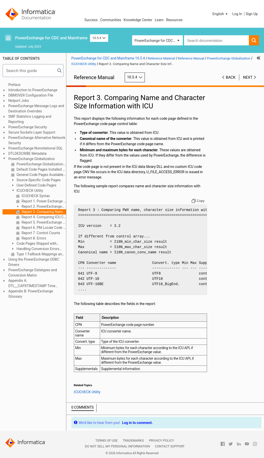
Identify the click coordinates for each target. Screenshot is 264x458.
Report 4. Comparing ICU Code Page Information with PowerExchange (43, 217)
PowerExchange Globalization (31, 159)
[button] (220, 14)
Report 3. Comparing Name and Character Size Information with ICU (43, 212)
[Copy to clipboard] (198, 201)
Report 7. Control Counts (40, 233)
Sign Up (252, 14)
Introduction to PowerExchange (32, 90)
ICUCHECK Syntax (35, 196)
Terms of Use (106, 440)
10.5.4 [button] (99, 38)
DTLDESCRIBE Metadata (27, 153)
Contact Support (170, 446)
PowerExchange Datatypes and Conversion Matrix (32, 272)
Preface (14, 85)
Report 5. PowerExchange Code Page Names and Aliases (43, 222)
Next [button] (248, 77)
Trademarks (133, 440)
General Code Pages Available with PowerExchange (41, 175)
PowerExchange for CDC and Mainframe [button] (159, 41)
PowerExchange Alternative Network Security (36, 140)
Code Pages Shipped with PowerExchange (33, 243)
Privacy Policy (161, 440)
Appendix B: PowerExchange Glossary (30, 293)
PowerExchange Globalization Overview (41, 164)
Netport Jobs (18, 101)
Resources (174, 20)
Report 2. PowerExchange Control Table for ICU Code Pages (39, 206)
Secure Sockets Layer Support (31, 132)
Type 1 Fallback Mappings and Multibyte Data (41, 254)
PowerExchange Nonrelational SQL (35, 148)
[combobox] (216, 40)
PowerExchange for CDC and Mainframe (51, 38)
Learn (159, 20)
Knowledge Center (138, 20)
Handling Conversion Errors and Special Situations (35, 249)
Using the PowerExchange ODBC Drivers (33, 262)
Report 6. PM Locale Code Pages (43, 228)
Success (91, 20)
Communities (110, 20)
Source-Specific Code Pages (38, 180)
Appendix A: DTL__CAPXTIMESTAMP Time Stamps (31, 284)
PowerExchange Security (27, 127)
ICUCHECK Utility (29, 191)
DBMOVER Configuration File (30, 95)
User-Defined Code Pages (36, 185)
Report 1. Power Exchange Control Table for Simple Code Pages (43, 201)
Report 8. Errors (33, 238)
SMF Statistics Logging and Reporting (29, 119)
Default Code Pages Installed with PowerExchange (41, 169)
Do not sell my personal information (117, 446)
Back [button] (231, 77)
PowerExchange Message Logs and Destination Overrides (36, 108)
